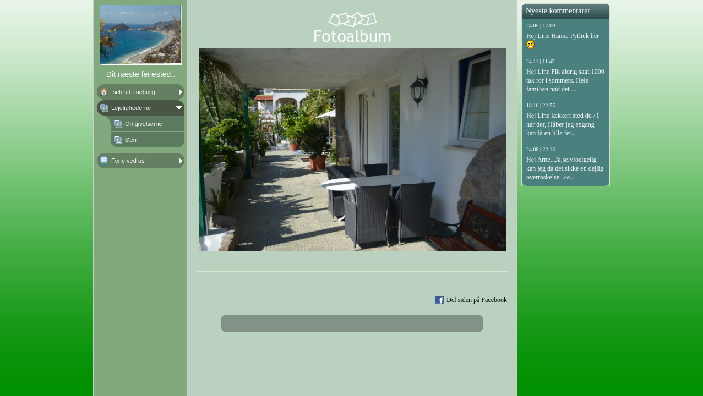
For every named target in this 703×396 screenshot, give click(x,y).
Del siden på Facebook (476, 300)
